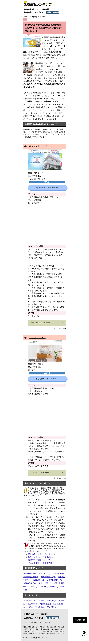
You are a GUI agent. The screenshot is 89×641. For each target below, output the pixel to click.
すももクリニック (37, 337)
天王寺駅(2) (51, 601)
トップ (84, 633)
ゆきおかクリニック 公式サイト (48, 187)
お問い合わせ (49, 622)
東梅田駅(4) (40, 607)
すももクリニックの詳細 (40, 472)
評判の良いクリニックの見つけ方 (42, 554)
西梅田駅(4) (51, 607)
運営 (41, 622)
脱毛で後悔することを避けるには (42, 557)
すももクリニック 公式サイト (48, 379)
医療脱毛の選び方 (31, 9)
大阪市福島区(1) (30, 573)
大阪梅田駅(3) (45, 604)
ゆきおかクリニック (38, 146)
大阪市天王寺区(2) (30, 577)
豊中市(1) (44, 587)
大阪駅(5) (41, 601)
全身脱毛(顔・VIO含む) (33, 12)
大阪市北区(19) (45, 583)
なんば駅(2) (28, 607)
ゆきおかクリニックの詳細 (40, 323)
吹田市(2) (54, 587)
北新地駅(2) (32, 604)
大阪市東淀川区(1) (48, 577)
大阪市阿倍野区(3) (54, 580)
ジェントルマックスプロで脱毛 (41, 563)
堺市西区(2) (33, 587)
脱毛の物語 (34, 622)
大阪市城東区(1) (38, 580)
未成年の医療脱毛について (39, 560)
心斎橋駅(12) (58, 604)
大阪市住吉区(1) (30, 583)
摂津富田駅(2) (29, 601)
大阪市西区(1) (44, 573)
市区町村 (45, 9)
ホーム (25, 622)
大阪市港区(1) (58, 573)
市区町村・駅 (80, 620)
